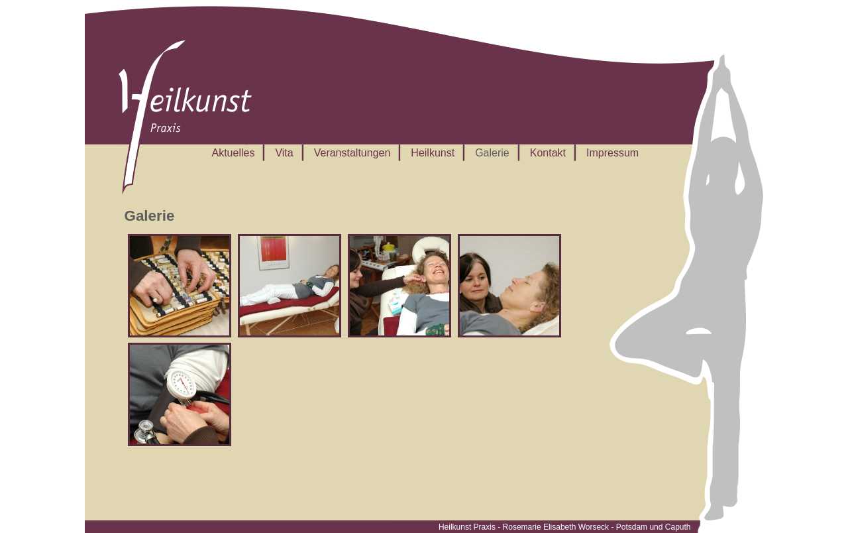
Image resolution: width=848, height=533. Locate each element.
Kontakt (548, 152)
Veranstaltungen (352, 152)
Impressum (612, 152)
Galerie (492, 152)
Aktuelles (233, 152)
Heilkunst (432, 152)
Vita (284, 152)
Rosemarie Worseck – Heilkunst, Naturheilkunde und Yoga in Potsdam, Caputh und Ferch (185, 117)
